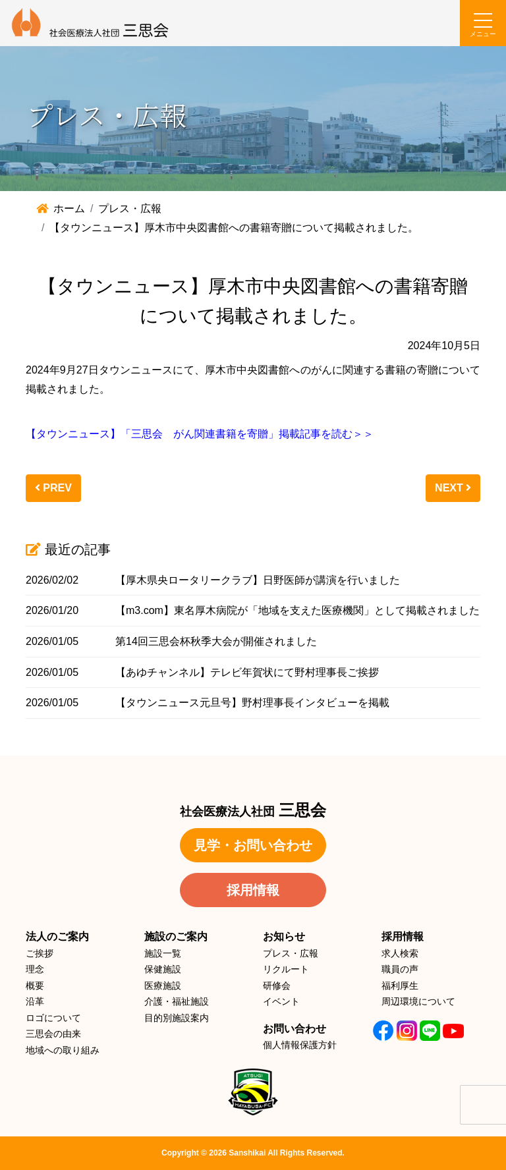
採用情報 (253, 890)
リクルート (286, 969)
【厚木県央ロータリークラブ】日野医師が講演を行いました (257, 580)
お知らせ (284, 936)
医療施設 (162, 985)
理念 (35, 969)
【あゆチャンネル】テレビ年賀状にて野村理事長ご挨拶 (247, 672)
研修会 (277, 985)
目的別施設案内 (176, 1018)
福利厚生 (399, 985)
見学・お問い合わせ (253, 845)
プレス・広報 (290, 953)
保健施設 (162, 969)
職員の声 (399, 969)
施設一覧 (162, 953)
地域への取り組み (62, 1050)
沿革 (35, 1001)
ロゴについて (53, 1018)
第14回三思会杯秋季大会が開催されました (216, 641)
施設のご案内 (176, 936)
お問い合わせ (294, 1028)
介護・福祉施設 (176, 1001)
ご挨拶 (39, 953)
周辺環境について (418, 1001)
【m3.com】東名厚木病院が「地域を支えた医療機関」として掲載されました (297, 610)
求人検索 (399, 953)
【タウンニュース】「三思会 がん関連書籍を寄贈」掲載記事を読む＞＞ (200, 433)
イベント (281, 1001)
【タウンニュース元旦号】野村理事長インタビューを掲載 (252, 702)
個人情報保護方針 (300, 1045)
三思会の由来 (53, 1033)
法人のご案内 (57, 936)
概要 (35, 985)
